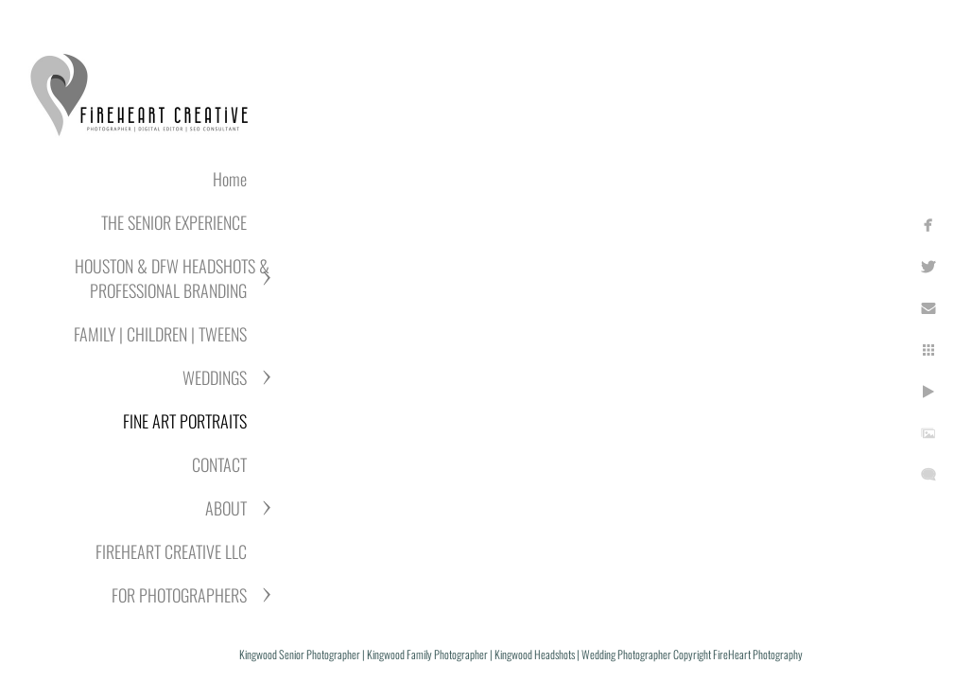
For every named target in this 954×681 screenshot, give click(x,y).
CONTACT (219, 464)
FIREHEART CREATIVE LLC (171, 551)
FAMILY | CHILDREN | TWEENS (160, 334)
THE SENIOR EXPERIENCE (174, 222)
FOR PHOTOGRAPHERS (179, 595)
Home (230, 178)
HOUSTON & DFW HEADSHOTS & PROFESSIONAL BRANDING (172, 278)
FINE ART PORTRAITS (185, 421)
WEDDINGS (214, 377)
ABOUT (226, 508)
